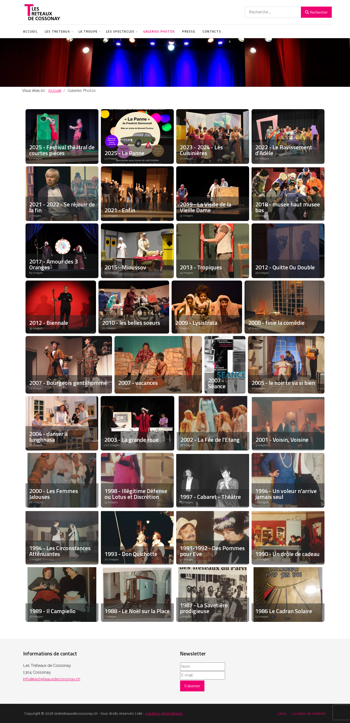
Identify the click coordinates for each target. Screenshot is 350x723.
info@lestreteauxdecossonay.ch (51, 679)
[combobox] (273, 12)
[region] (175, 62)
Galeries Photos (159, 31)
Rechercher (316, 12)
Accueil (30, 31)
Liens (282, 713)
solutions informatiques (164, 713)
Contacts (211, 31)
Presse (188, 31)
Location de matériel (309, 713)
